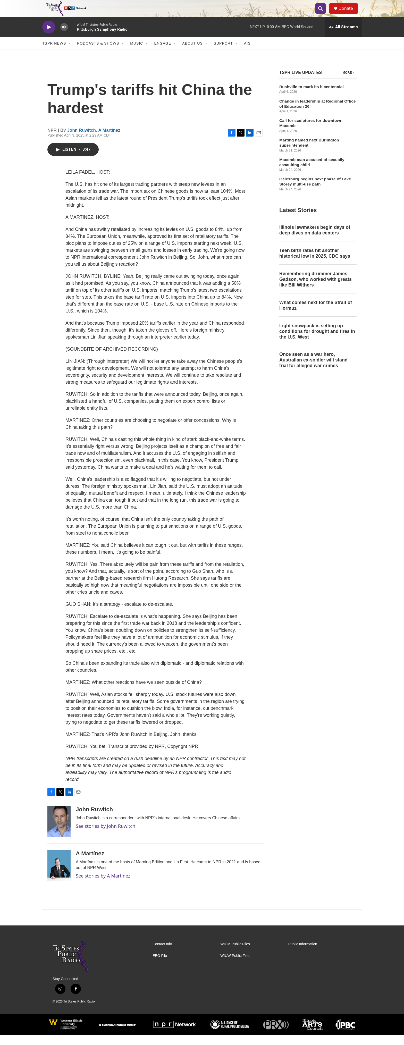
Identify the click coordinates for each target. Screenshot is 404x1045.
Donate (349, 13)
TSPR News (54, 54)
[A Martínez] (59, 876)
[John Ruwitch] (59, 831)
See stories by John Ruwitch (105, 836)
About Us (192, 54)
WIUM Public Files (235, 954)
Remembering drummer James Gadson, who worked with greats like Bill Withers (315, 289)
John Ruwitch (81, 140)
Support (223, 54)
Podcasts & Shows (98, 54)
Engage (162, 54)
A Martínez (109, 140)
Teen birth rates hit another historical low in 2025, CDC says (314, 263)
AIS (247, 54)
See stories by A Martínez (103, 886)
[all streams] (343, 37)
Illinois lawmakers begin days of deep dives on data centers (314, 240)
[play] (49, 37)
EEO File (160, 966)
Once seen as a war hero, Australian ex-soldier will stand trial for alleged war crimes (313, 370)
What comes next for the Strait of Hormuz (315, 315)
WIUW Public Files (235, 966)
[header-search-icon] (322, 14)
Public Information (302, 954)
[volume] (64, 37)
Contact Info (162, 954)
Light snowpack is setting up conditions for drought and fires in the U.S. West (317, 341)
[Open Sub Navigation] (70, 54)
